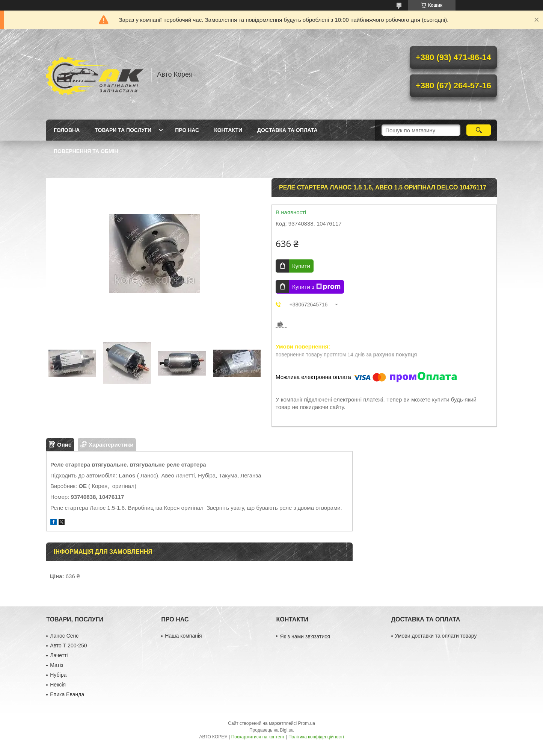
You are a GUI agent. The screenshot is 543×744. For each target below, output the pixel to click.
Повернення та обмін (86, 151)
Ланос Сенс (64, 636)
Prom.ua (306, 723)
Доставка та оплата (287, 130)
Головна (67, 130)
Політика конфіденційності (316, 736)
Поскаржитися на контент (258, 736)
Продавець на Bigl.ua (271, 730)
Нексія (58, 685)
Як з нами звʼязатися (305, 636)
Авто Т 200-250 (68, 645)
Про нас (187, 130)
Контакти (228, 130)
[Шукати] (478, 130)
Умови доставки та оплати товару (436, 636)
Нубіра (207, 475)
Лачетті (185, 475)
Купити (301, 266)
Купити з (316, 286)
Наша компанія (183, 636)
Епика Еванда (67, 694)
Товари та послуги (123, 130)
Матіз (56, 665)
